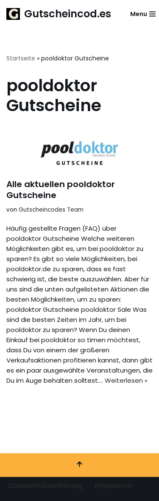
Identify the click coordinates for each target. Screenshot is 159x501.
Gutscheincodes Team (51, 210)
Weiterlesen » (126, 380)
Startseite (20, 58)
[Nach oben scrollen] (79, 465)
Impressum (113, 485)
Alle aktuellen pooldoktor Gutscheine (60, 189)
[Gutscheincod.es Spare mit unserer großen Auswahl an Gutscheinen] (58, 14)
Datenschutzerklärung (45, 485)
